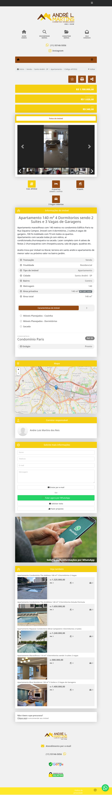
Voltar (91, 69)
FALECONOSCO (87, 34)
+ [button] (18, 369)
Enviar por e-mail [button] (56, 487)
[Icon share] (55, 50)
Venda (29, 69)
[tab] (25, 118)
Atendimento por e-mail (56, 746)
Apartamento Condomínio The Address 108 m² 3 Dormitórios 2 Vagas (47, 575)
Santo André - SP (41, 69)
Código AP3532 (70, 69)
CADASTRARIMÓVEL (66, 34)
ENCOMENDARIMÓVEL (44, 34)
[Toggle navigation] (92, 3)
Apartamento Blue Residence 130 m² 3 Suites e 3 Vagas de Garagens (46, 682)
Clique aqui (22, 718)
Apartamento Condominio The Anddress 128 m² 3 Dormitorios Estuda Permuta (51, 602)
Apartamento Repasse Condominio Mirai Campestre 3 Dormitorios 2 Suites (49, 629)
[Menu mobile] (18, 59)
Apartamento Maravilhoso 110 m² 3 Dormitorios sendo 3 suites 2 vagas (47, 655)
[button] (23, 146)
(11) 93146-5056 (58, 45)
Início (20, 69)
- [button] (18, 373)
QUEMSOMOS (24, 34)
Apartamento (56, 69)
